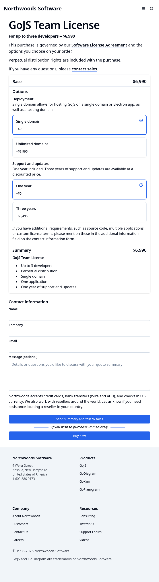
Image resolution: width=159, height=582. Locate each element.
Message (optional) (23, 356)
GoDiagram (88, 473)
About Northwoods (26, 516)
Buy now (79, 436)
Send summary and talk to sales (79, 419)
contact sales (84, 69)
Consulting (87, 516)
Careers (17, 540)
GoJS (83, 465)
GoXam (85, 481)
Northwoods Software (33, 8)
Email (13, 340)
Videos (84, 540)
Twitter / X (87, 524)
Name (13, 309)
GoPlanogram (90, 489)
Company (16, 325)
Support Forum (91, 532)
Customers (20, 524)
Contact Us (20, 532)
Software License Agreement (99, 45)
